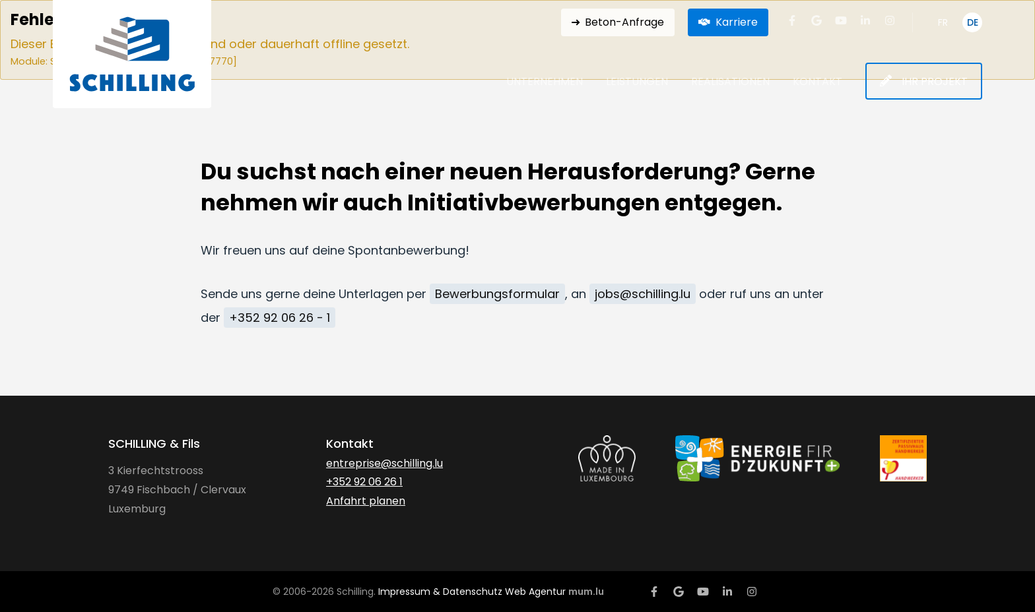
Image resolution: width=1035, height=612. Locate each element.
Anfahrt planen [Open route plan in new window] (365, 500)
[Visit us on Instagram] (889, 20)
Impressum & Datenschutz (440, 591)
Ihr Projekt (935, 81)
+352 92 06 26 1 (364, 481)
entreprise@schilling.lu (384, 463)
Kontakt (817, 82)
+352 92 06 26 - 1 (279, 317)
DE (972, 22)
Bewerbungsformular (497, 294)
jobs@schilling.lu (642, 294)
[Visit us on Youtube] (840, 20)
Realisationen (730, 82)
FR (943, 22)
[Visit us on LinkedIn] (865, 20)
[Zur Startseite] (132, 54)
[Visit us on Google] (816, 20)
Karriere (737, 22)
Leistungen (637, 82)
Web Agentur (535, 591)
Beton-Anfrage (624, 22)
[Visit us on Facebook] (792, 20)
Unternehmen (544, 82)
